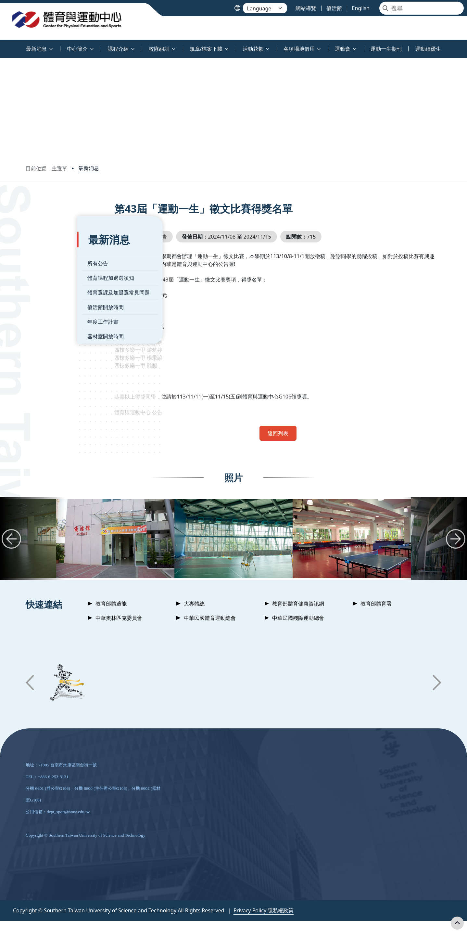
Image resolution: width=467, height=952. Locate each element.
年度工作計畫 (51, 306)
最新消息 (88, 168)
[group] (115, 538)
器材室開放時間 (54, 321)
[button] (11, 539)
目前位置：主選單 (46, 168)
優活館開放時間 (54, 291)
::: (1, 45)
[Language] (265, 8)
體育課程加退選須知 (59, 262)
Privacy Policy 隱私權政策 (264, 910)
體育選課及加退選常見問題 (67, 277)
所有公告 (46, 248)
